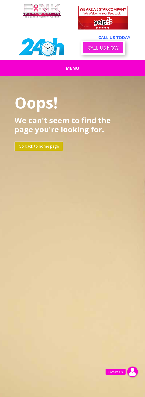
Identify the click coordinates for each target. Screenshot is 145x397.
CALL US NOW (103, 47)
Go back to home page (39, 146)
